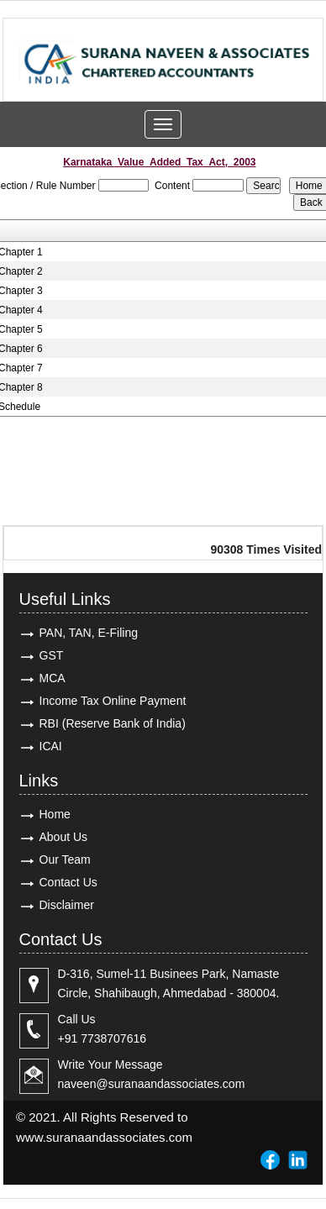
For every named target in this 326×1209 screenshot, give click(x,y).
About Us (63, 837)
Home (55, 814)
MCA (52, 678)
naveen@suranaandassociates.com (151, 1084)
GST (51, 655)
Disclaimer (66, 905)
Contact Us (68, 882)
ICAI (50, 746)
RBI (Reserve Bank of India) (112, 723)
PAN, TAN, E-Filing (88, 632)
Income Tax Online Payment (113, 700)
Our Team (65, 859)
